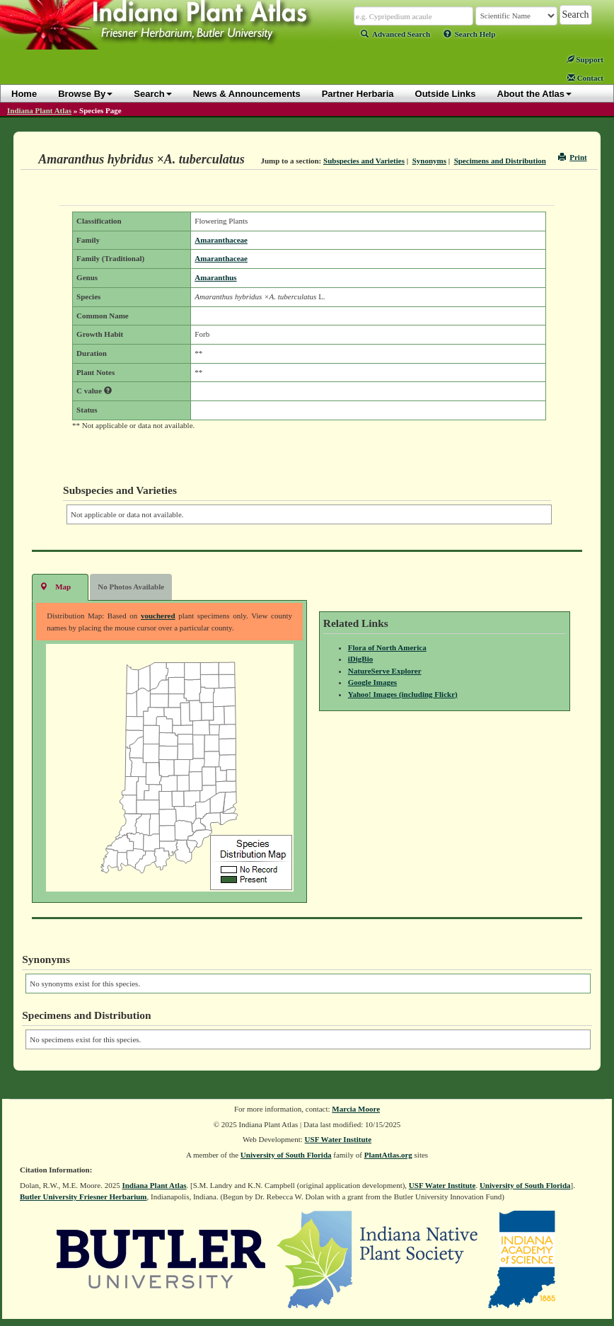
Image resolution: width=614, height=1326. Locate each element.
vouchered (158, 615)
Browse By (85, 93)
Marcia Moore (356, 1109)
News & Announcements (247, 93)
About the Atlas (534, 93)
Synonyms (429, 160)
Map (55, 586)
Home (24, 93)
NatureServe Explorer (385, 671)
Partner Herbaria (358, 93)
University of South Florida (286, 1155)
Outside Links (445, 93)
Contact (585, 78)
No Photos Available (131, 586)
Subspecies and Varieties (364, 160)
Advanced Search (395, 34)
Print (572, 157)
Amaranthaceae (221, 240)
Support (585, 59)
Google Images (372, 682)
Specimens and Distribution (500, 160)
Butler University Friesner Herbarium (83, 1196)
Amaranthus (215, 277)
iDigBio (360, 659)
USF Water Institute (338, 1139)
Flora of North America (387, 647)
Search (152, 93)
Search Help (470, 34)
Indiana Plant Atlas (39, 110)
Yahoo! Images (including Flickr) (403, 694)
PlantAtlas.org (388, 1155)
